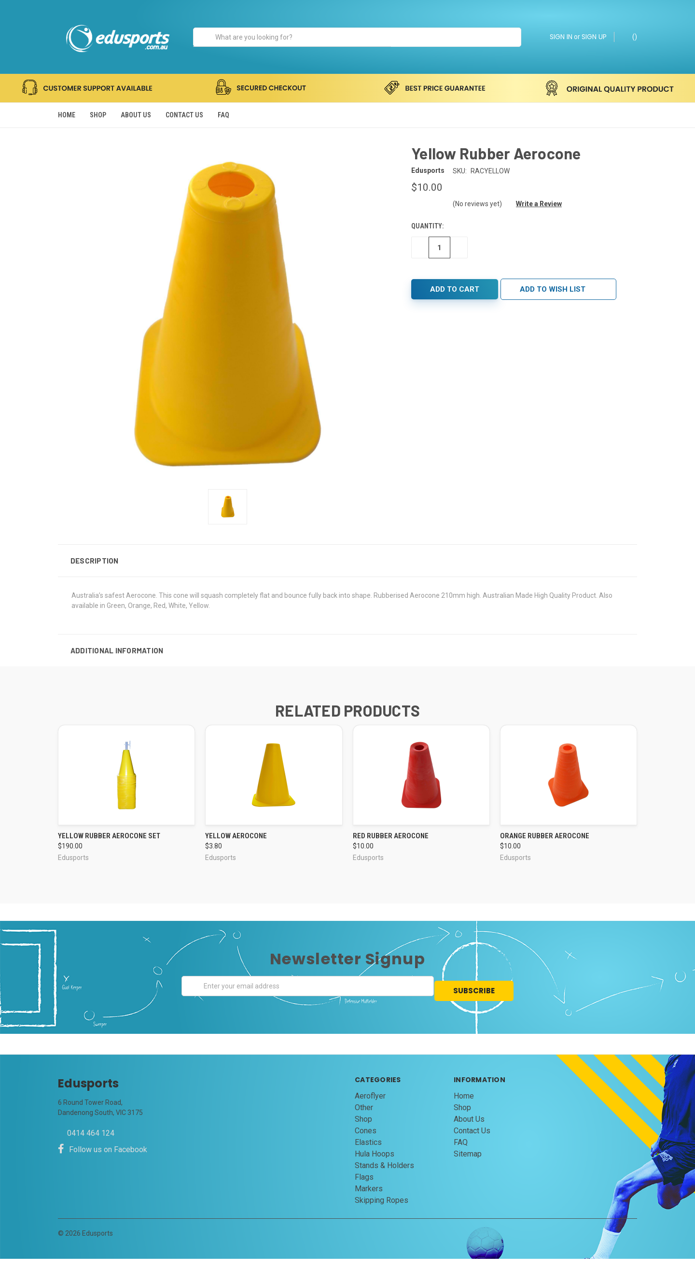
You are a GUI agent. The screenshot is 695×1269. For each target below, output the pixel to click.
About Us (136, 115)
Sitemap (468, 1164)
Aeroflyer (370, 1106)
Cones (365, 1140)
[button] (347, 575)
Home (66, 115)
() (630, 36)
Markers (369, 1198)
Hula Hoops (374, 1164)
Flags (364, 1187)
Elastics (368, 1152)
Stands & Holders (384, 1175)
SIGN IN (561, 37)
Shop (98, 115)
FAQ (223, 115)
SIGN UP (594, 37)
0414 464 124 (90, 1143)
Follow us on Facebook (102, 1159)
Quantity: (427, 241)
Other (364, 1117)
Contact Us (184, 115)
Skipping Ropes (381, 1210)
